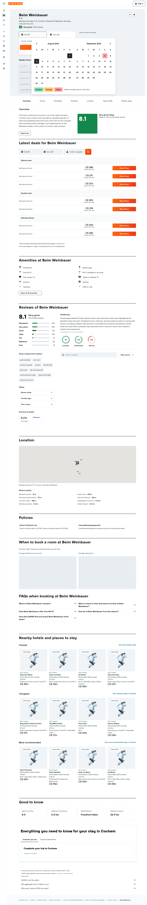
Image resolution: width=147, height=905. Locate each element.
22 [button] (70, 72)
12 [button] (53, 67)
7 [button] (64, 61)
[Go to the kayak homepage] (15, 3)
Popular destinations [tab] (48, 839)
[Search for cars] (4, 20)
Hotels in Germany (55, 900)
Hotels (32, 900)
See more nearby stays (127, 645)
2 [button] (36, 61)
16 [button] (37, 72)
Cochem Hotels (112, 900)
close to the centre (26, 380)
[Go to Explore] (4, 36)
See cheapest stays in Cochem (124, 694)
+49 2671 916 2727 (26, 24)
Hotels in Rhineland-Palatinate (72, 900)
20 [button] (59, 72)
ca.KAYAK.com (23, 900)
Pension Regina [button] (113, 723)
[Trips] (4, 57)
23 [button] (37, 78)
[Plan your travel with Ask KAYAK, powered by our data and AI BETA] (4, 31)
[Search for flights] (4, 10)
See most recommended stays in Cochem (120, 742)
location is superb (26, 365)
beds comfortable (44, 375)
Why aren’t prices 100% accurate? (78, 888)
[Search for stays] (4, 15)
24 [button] (42, 78)
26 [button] (53, 78)
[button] (3, 3)
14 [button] (64, 67)
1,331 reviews (38, 27)
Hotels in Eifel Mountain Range (95, 900)
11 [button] (47, 67)
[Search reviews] (90, 354)
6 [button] (58, 61)
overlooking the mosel (28, 375)
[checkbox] (30, 419)
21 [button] (64, 72)
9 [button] (36, 67)
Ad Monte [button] (82, 675)
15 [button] (70, 67)
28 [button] (64, 78)
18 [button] (48, 72)
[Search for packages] (4, 25)
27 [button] (59, 78)
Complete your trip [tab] (30, 839)
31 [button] (42, 83)
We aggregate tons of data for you (78, 884)
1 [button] (69, 56)
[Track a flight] (4, 41)
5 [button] (53, 61)
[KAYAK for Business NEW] (4, 50)
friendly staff (47, 365)
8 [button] (69, 61)
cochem (38, 365)
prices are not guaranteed (65, 873)
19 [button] (53, 72)
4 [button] (47, 61)
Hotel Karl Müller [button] (26, 675)
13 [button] (59, 67)
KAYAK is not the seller (78, 880)
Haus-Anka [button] (82, 723)
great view (23, 370)
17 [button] (42, 72)
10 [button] (42, 67)
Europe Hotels (41, 900)
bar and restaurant (36, 370)
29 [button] (70, 78)
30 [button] (36, 83)
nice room (36, 360)
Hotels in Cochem (30, 853)
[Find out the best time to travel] (4, 46)
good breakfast (25, 360)
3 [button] (42, 61)
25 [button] (48, 78)
